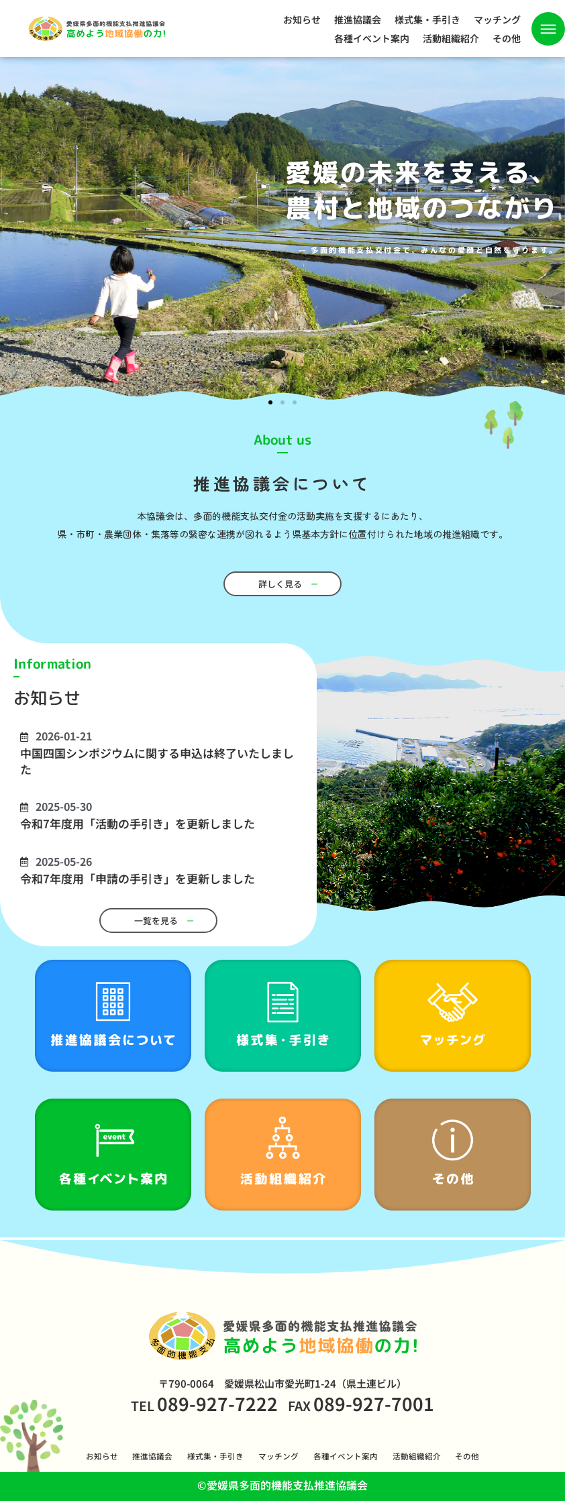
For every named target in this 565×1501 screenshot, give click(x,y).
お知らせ (302, 19)
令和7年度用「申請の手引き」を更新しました (137, 878)
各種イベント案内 (371, 38)
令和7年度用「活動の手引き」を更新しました (137, 823)
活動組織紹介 (451, 38)
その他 (507, 38)
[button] (270, 402)
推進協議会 (357, 19)
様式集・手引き (427, 19)
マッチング (497, 19)
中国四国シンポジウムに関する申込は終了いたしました (157, 760)
